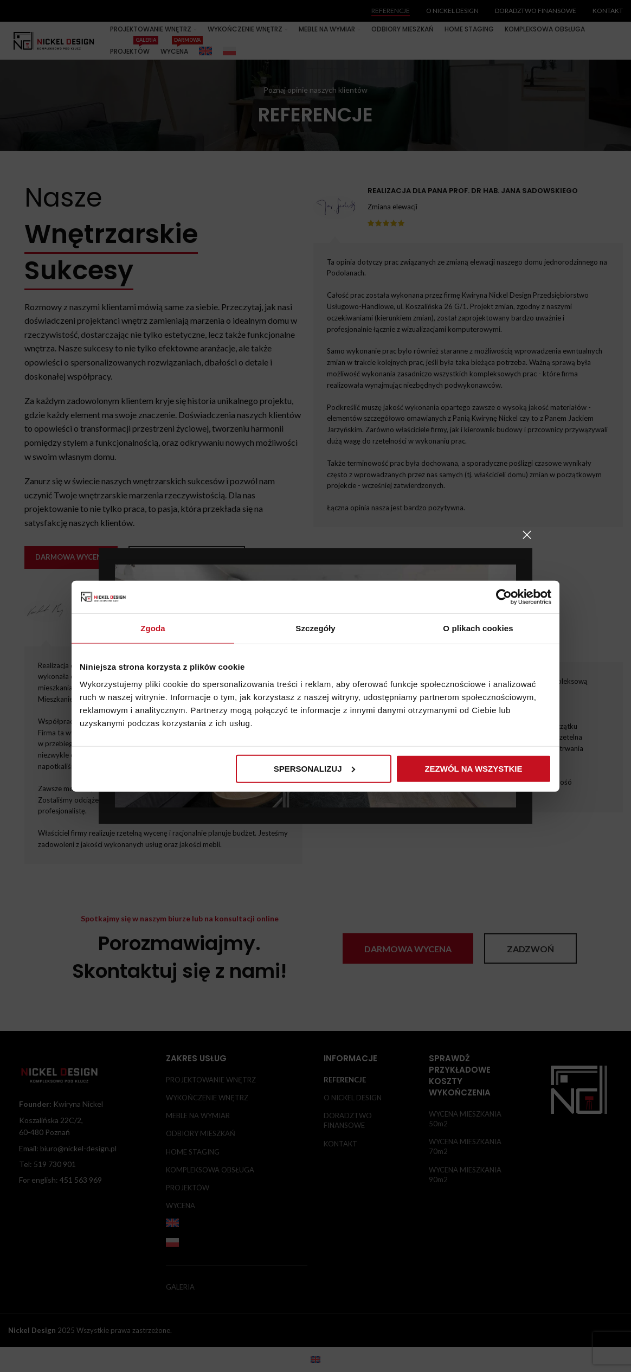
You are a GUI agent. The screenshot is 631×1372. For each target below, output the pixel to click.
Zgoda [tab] (152, 628)
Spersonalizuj (314, 768)
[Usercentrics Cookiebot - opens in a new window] (503, 597)
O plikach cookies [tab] (478, 628)
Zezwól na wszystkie (473, 768)
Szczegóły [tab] (315, 628)
